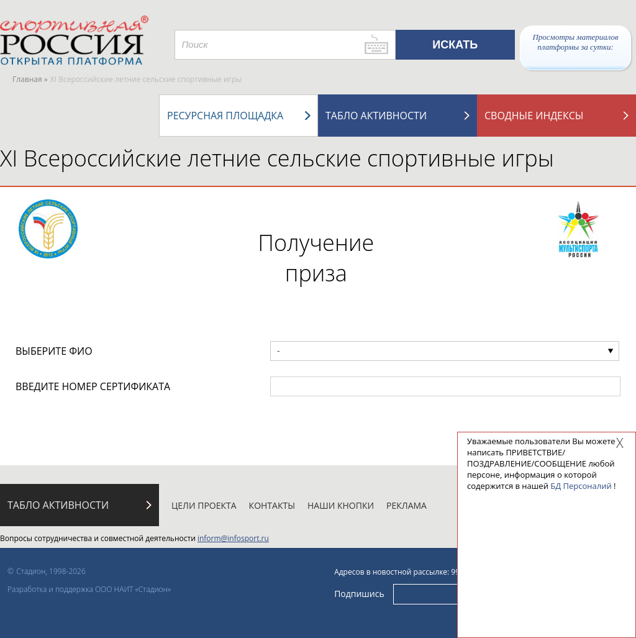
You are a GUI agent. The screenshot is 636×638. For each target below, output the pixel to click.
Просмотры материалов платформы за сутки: (575, 42)
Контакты (272, 505)
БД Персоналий (580, 485)
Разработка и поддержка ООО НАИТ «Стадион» (89, 589)
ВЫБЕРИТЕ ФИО (54, 351)
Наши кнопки (340, 505)
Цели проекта (204, 505)
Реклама (406, 505)
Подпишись (359, 593)
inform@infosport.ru (233, 538)
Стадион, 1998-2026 (51, 571)
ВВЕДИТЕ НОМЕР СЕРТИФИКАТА (93, 386)
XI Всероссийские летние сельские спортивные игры (277, 158)
